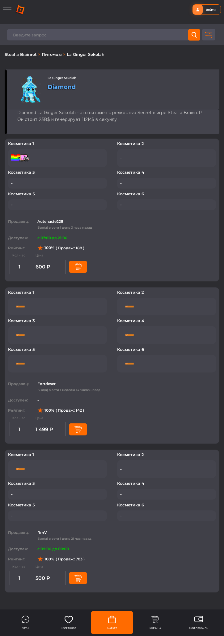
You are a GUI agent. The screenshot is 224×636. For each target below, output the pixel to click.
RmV (42, 532)
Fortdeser (46, 383)
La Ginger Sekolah (85, 54)
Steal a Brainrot (21, 54)
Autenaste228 (50, 221)
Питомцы (52, 54)
